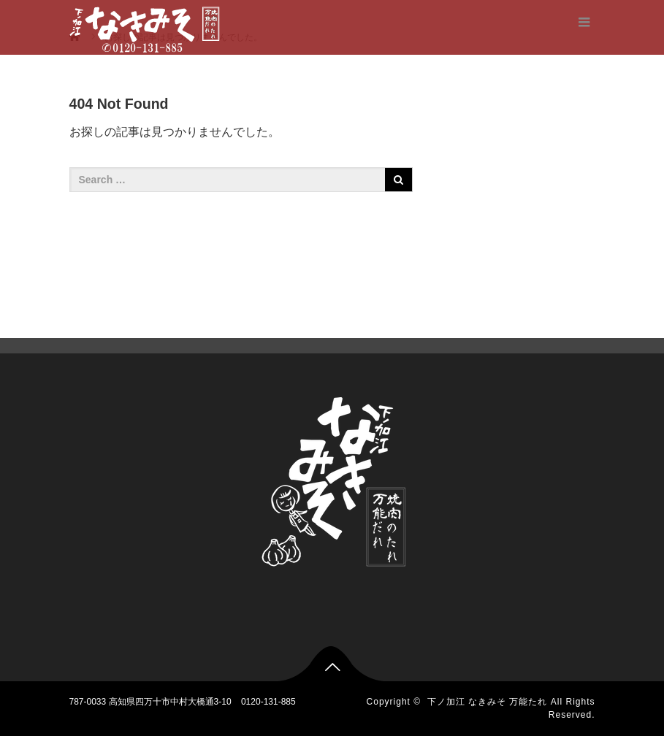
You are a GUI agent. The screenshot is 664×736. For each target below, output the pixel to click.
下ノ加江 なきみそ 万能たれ (487, 702)
